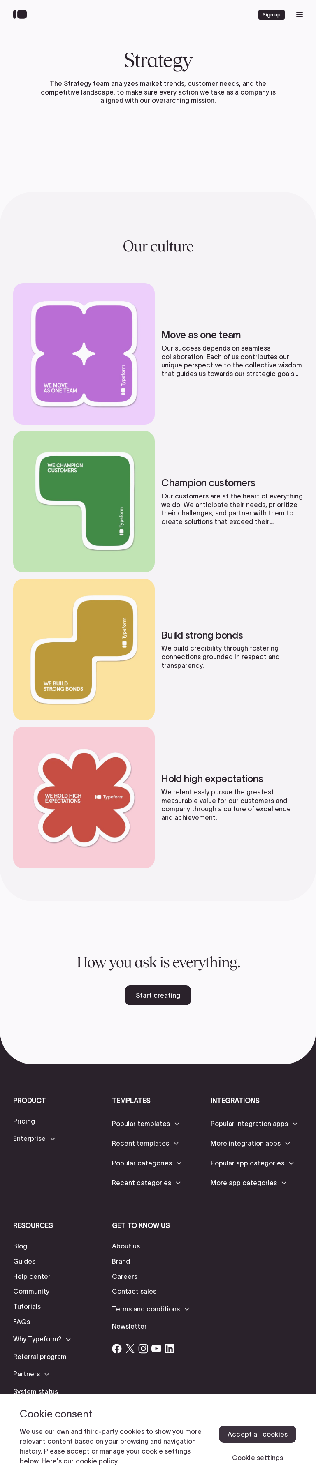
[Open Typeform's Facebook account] (117, 1349)
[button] (34, 1138)
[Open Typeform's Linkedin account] (169, 1349)
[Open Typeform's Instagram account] (143, 1349)
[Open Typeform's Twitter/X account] (130, 1349)
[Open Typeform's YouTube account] (156, 1349)
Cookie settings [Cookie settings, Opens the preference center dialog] (257, 1457)
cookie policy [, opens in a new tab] (97, 1461)
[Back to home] (22, 15)
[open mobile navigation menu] (299, 15)
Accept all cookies (258, 1434)
